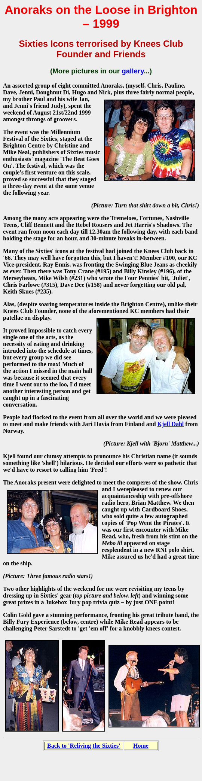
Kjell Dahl (170, 424)
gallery (133, 71)
